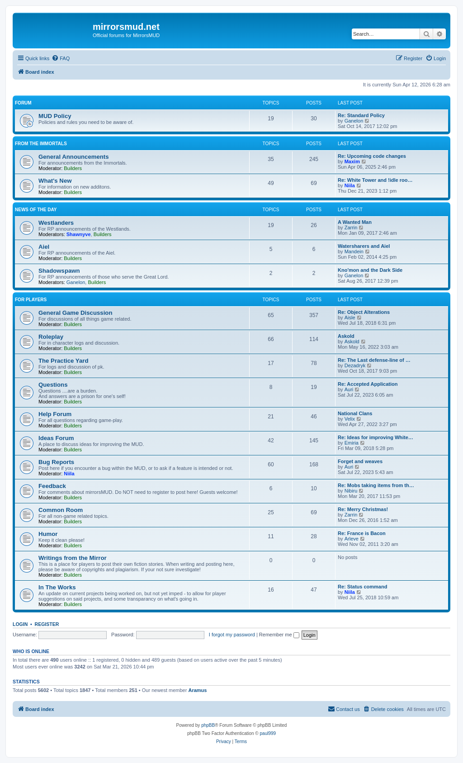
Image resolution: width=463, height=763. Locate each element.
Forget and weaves (360, 461)
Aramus (197, 690)
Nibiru (351, 490)
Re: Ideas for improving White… (375, 437)
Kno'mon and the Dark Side (370, 270)
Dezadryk (355, 365)
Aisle (350, 317)
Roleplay (50, 336)
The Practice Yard (63, 360)
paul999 (268, 733)
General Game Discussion (75, 312)
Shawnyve (78, 234)
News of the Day (36, 209)
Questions (52, 384)
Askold (346, 336)
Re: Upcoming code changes (372, 156)
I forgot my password (232, 634)
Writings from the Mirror (72, 557)
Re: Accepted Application (367, 384)
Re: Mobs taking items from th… (376, 485)
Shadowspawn (59, 270)
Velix (350, 419)
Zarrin (351, 227)
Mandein (354, 251)
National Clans (355, 413)
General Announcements (73, 156)
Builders (73, 168)
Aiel (43, 246)
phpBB (208, 725)
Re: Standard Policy (361, 115)
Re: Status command (362, 586)
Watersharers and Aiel (364, 246)
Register (47, 624)
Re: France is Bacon (362, 533)
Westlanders (56, 222)
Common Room (60, 510)
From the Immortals (41, 143)
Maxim (352, 161)
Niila (350, 185)
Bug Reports (56, 462)
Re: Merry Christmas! (363, 509)
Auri (349, 389)
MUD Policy (54, 116)
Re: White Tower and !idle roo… (375, 180)
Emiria (352, 442)
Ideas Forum (56, 438)
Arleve (352, 538)
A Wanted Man (355, 222)
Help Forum (54, 414)
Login (20, 624)
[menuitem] (61, 58)
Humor (48, 534)
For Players (31, 299)
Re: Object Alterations (364, 312)
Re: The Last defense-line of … (374, 360)
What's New (54, 180)
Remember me (279, 634)
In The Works (57, 587)
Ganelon (354, 120)
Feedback (52, 486)
